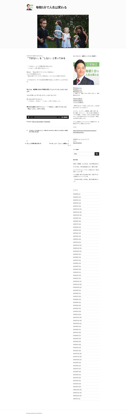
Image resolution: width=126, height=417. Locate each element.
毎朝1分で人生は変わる (51, 7)
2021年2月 (76, 383)
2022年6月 (76, 335)
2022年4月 (76, 341)
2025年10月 (76, 215)
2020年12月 (76, 389)
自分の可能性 (31, 131)
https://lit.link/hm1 (77, 143)
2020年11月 (76, 392)
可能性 (45, 130)
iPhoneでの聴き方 (77, 98)
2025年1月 (76, 242)
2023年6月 (76, 299)
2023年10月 (76, 287)
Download (47, 121)
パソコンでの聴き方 (78, 102)
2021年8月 (76, 365)
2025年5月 (76, 230)
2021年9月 (76, 362)
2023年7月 (76, 296)
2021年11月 (76, 356)
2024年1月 (76, 278)
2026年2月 (76, 203)
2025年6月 (76, 227)
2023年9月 (76, 290)
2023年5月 (76, 302)
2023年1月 (76, 314)
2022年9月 (76, 326)
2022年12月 (76, 317)
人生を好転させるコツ (39, 130)
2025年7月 (76, 224)
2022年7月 (76, 332)
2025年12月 (76, 209)
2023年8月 (76, 293)
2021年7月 (76, 368)
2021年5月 (76, 374)
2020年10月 (76, 395)
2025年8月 (76, 221)
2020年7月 (76, 398)
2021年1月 (76, 386)
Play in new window (37, 121)
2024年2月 (76, 275)
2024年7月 (76, 260)
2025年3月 (76, 236)
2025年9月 (76, 218)
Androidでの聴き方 (78, 100)
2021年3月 (76, 380)
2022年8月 (76, 329)
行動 (35, 131)
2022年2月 (76, 347)
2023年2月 (76, 311)
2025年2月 (76, 239)
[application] (48, 117)
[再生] (29, 117)
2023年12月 (76, 281)
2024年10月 (76, 251)
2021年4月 (76, 377)
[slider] (45, 117)
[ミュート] (62, 117)
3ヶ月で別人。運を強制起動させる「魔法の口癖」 (86, 166)
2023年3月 (76, 308)
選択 (38, 131)
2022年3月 (76, 344)
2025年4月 (76, 233)
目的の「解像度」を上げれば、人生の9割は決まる (86, 163)
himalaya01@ (39, 55)
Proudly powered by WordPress (34, 413)
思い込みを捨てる (50, 130)
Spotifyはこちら (78, 89)
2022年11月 (76, 320)
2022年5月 (76, 338)
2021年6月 (76, 371)
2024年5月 (76, 266)
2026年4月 (76, 197)
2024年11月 (76, 248)
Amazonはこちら (78, 91)
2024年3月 (76, 272)
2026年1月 (76, 206)
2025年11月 (76, 212)
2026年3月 (76, 200)
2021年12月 (76, 353)
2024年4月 (76, 269)
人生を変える (31, 130)
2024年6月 (76, 263)
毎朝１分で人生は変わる (59, 130)
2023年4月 (76, 305)
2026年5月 (76, 194)
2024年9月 (76, 254)
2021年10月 (76, 359)
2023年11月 (76, 284)
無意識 (66, 130)
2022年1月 (76, 350)
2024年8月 (76, 257)
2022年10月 (76, 323)
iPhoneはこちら (78, 88)
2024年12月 (76, 245)
